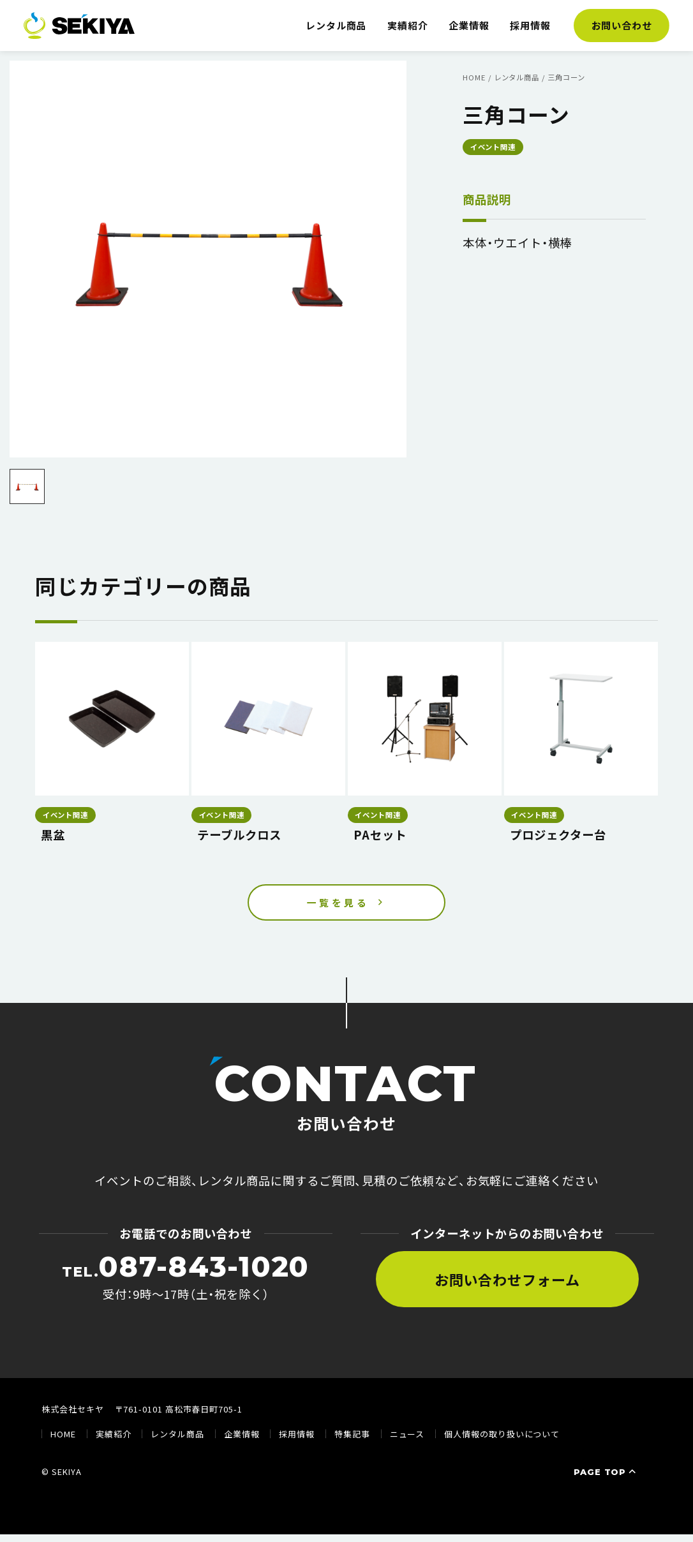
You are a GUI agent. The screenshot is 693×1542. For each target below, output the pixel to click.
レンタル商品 (336, 25)
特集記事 (352, 1442)
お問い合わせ (622, 25)
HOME (63, 1442)
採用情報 (530, 25)
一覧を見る (338, 906)
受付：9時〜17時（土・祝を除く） (185, 1284)
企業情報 (469, 25)
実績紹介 (407, 25)
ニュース (407, 1442)
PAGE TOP (606, 1480)
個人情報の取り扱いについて (502, 1442)
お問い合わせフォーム (507, 1287)
